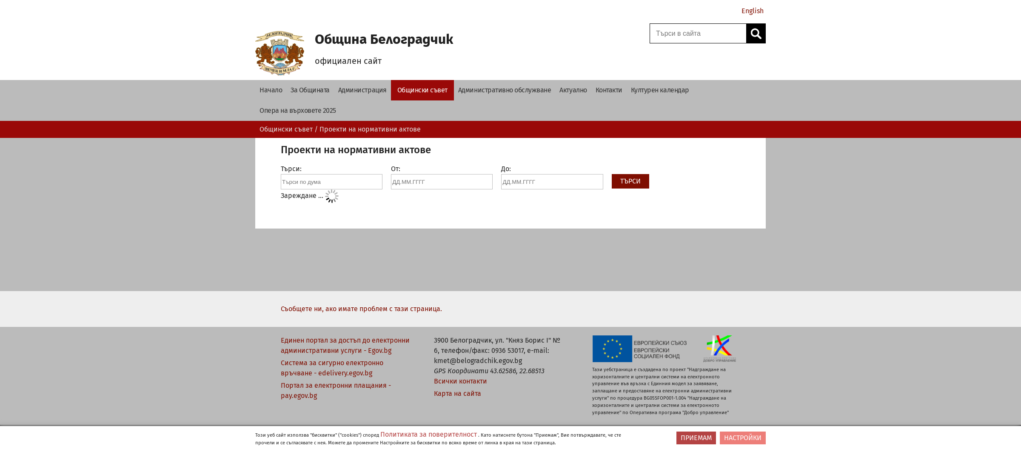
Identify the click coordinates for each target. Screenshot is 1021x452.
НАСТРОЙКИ (742, 438)
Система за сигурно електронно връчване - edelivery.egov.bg (332, 368)
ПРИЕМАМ (696, 438)
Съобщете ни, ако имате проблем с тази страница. (361, 309)
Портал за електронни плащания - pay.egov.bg (336, 390)
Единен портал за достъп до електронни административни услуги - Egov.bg (345, 345)
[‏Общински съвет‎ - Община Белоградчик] (422, 90)
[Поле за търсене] (697, 33)
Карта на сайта (457, 393)
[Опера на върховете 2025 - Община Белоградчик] (297, 110)
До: (506, 169)
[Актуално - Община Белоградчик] (573, 90)
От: (395, 169)
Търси (629, 181)
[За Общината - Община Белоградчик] (310, 90)
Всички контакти (460, 381)
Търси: (291, 169)
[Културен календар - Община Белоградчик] (660, 90)
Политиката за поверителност (428, 434)
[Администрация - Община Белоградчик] (362, 90)
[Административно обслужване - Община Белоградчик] (505, 90)
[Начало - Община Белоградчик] (270, 90)
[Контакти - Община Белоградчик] (609, 90)
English (753, 11)
